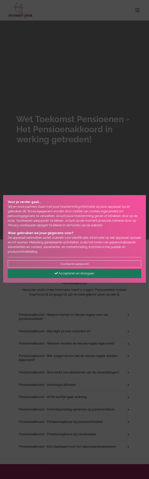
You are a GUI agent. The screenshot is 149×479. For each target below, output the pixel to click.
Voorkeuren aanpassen (74, 263)
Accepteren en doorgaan (74, 273)
